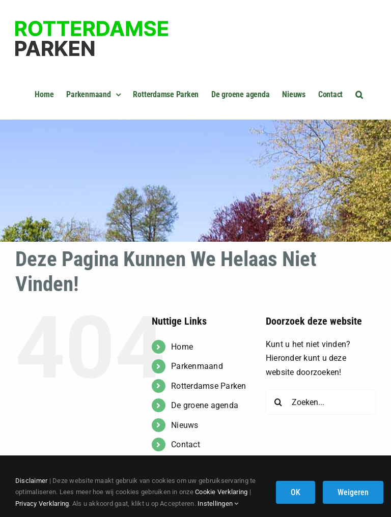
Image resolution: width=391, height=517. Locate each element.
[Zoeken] (278, 402)
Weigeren (353, 492)
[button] (359, 93)
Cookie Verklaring (221, 492)
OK (295, 492)
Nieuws (184, 425)
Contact (185, 444)
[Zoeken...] (321, 402)
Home (182, 347)
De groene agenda (204, 405)
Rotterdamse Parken (208, 386)
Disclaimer (31, 480)
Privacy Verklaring (42, 503)
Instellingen (218, 503)
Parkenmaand (197, 366)
